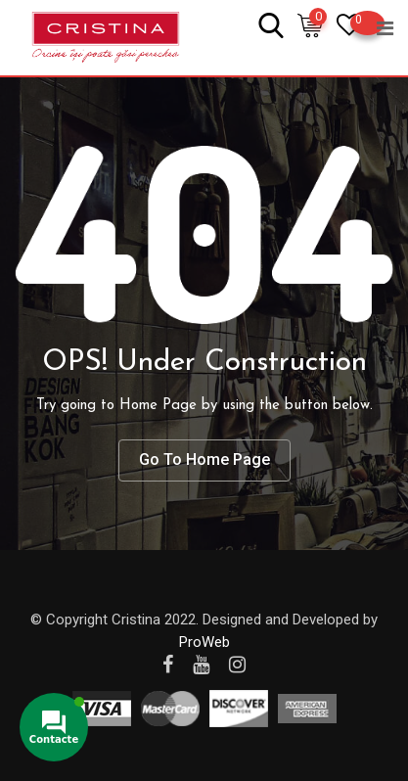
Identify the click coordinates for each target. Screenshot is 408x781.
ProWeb (204, 642)
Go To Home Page (204, 459)
